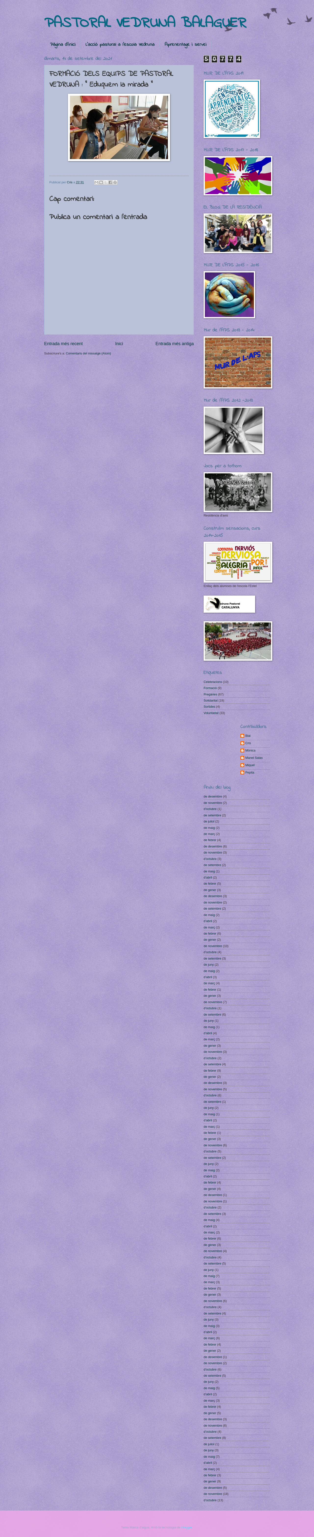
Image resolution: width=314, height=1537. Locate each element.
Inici (119, 343)
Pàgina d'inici (63, 44)
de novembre (213, 803)
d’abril (208, 877)
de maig (209, 828)
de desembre (213, 796)
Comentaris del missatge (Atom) (88, 353)
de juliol (209, 821)
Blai (247, 736)
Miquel (250, 765)
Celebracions (213, 682)
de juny (209, 964)
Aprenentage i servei (186, 44)
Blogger (186, 1527)
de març (209, 834)
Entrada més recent (63, 343)
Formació (210, 688)
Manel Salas (254, 758)
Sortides (209, 706)
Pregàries (210, 694)
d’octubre (210, 809)
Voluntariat (211, 713)
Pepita (249, 772)
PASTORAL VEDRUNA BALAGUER (145, 23)
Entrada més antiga (175, 343)
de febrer (210, 840)
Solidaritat (211, 700)
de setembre (212, 815)
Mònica (250, 750)
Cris (248, 743)
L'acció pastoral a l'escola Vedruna (120, 44)
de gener (210, 890)
